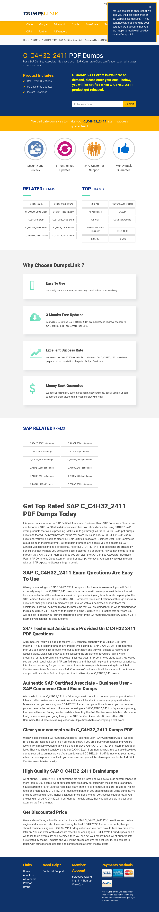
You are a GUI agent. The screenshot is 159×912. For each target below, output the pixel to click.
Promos (27, 883)
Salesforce (92, 24)
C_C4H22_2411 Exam (63, 235)
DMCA (26, 887)
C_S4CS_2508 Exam (63, 227)
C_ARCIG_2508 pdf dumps (41, 460)
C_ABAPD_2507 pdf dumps (42, 443)
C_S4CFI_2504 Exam (63, 211)
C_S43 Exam (36, 204)
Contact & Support (53, 871)
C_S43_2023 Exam (63, 204)
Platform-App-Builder (122, 204)
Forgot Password (82, 876)
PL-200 (122, 239)
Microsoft (59, 24)
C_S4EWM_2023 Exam (36, 235)
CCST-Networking (122, 219)
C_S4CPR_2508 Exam (36, 227)
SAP (106, 24)
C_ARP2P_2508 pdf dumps (42, 468)
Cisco (29, 24)
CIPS (29, 31)
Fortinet (42, 31)
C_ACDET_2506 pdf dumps (80, 443)
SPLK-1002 (122, 231)
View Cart (77, 884)
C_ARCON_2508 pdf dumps (80, 460)
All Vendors (60, 31)
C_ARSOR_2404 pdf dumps (41, 476)
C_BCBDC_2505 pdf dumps (80, 484)
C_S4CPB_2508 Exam (63, 219)
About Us (28, 875)
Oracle (75, 24)
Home (26, 40)
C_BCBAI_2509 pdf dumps (41, 484)
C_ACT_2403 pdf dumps (41, 451)
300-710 (95, 204)
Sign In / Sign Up (82, 880)
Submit (129, 104)
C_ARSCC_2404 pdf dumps (80, 468)
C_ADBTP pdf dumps (79, 451)
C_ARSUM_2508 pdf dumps (80, 476)
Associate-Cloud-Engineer (95, 229)
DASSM (122, 211)
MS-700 (95, 239)
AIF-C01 (95, 219)
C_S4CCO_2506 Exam (36, 211)
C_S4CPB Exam (36, 219)
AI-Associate (95, 211)
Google (43, 24)
